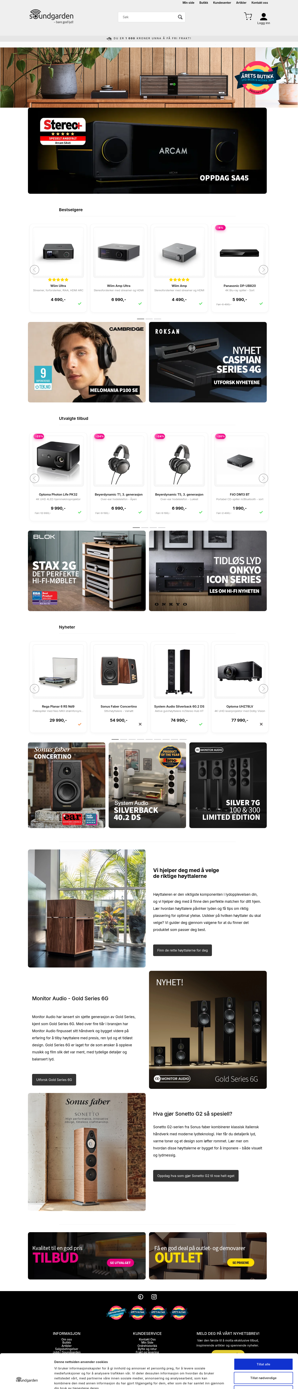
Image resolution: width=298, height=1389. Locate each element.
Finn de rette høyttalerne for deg (182, 950)
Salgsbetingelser (66, 1349)
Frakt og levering (147, 1352)
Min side (188, 2)
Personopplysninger (67, 1355)
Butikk (203, 2)
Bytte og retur (147, 1349)
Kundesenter (222, 2)
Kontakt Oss (147, 1339)
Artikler (241, 2)
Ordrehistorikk (147, 1346)
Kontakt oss (259, 2)
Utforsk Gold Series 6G (54, 1080)
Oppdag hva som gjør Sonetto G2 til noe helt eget (195, 1176)
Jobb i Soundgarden (67, 1352)
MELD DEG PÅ (228, 1354)
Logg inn (263, 23)
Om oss (66, 1339)
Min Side (147, 1342)
